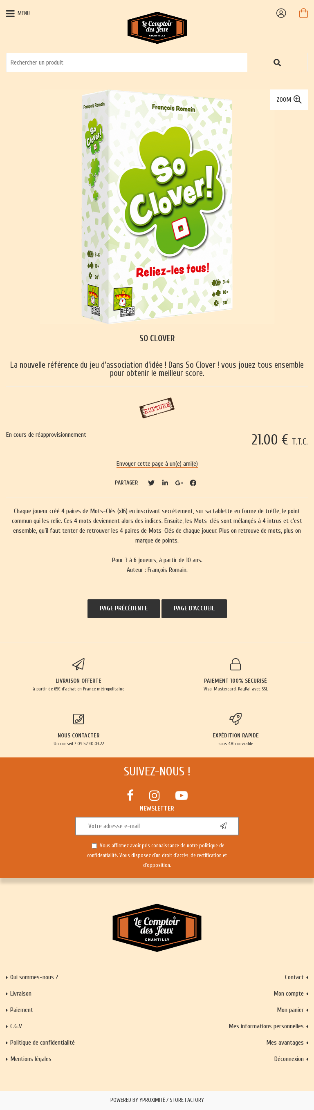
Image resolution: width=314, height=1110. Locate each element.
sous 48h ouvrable (235, 729)
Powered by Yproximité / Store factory (157, 1100)
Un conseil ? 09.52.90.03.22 (78, 729)
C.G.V (16, 1026)
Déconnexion (289, 1059)
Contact (294, 977)
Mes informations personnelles (266, 1026)
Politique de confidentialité (42, 1042)
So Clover (157, 338)
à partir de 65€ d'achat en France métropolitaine (78, 675)
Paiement (21, 1010)
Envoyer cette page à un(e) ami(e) (157, 463)
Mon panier (290, 1010)
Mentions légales (31, 1059)
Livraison (20, 993)
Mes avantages (285, 1042)
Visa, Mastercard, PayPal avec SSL (235, 675)
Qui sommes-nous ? (34, 977)
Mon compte (289, 993)
